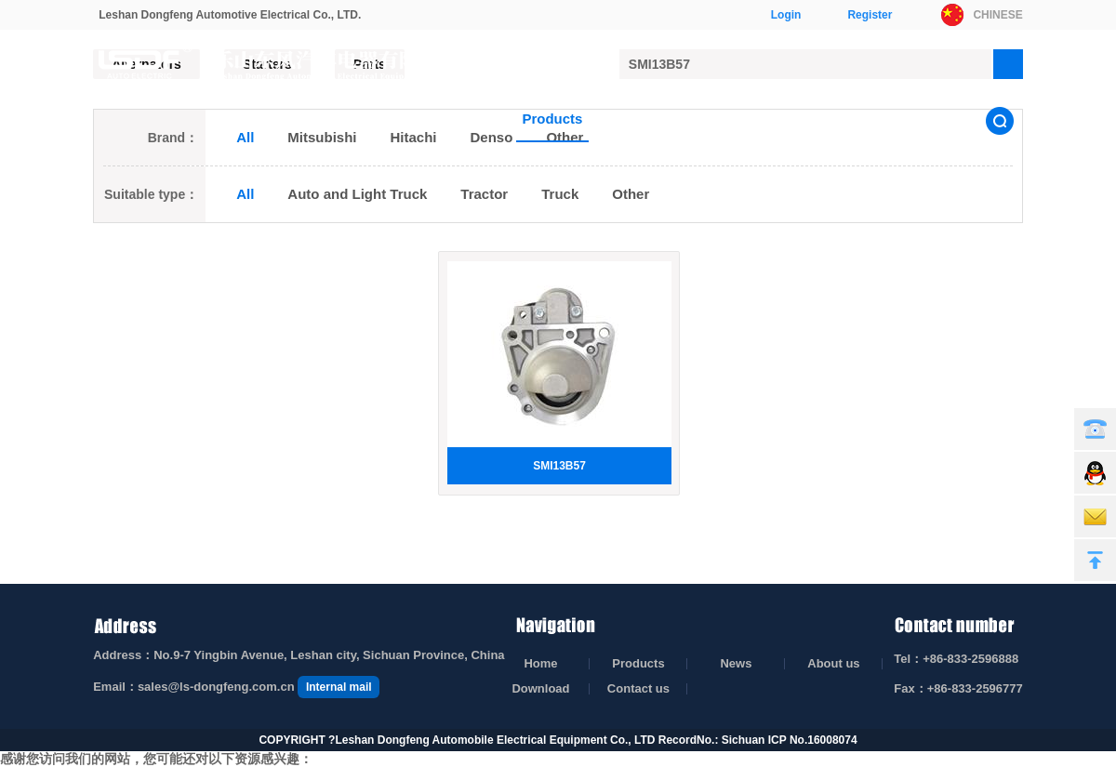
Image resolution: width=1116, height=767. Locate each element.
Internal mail (339, 669)
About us (716, 118)
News (634, 118)
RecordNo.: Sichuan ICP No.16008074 (757, 722)
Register (869, 14)
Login (786, 14)
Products (552, 118)
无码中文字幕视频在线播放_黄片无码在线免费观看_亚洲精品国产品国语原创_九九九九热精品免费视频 (297, 757)
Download (813, 118)
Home (469, 118)
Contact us (916, 118)
